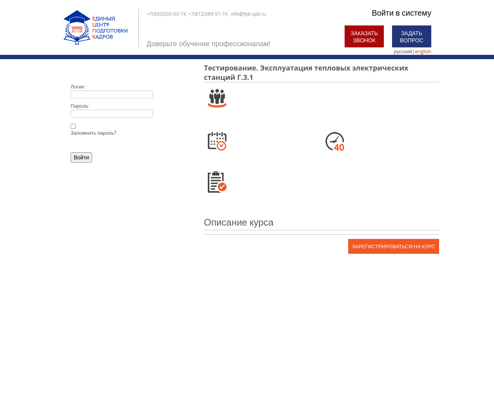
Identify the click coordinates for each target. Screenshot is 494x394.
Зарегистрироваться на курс (393, 246)
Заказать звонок (364, 36)
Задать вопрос (411, 36)
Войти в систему (401, 13)
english (423, 51)
